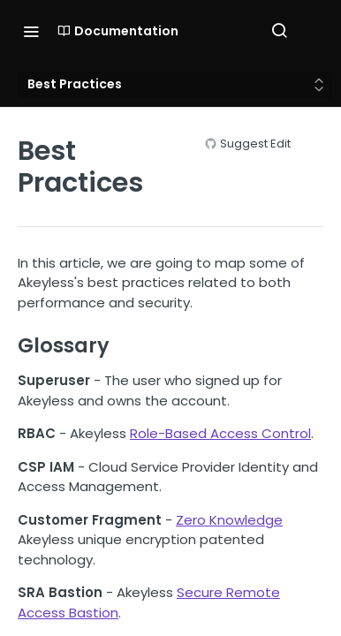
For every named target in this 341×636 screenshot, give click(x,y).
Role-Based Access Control (220, 433)
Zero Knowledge (229, 520)
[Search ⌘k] (279, 31)
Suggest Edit (255, 143)
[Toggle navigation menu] (31, 31)
